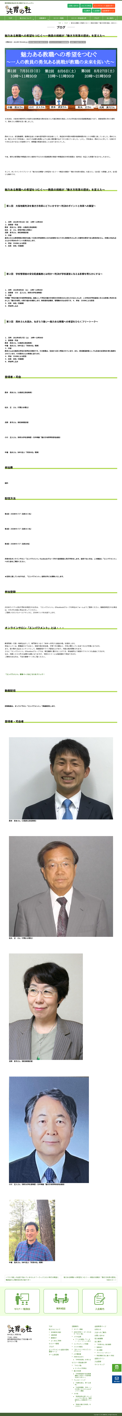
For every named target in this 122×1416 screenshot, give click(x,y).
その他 (76, 1394)
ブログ (96, 18)
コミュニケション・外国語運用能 (59, 42)
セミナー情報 (58, 18)
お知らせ (98, 1329)
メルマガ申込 (86, 5)
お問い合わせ (74, 5)
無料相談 (117, 1379)
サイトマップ (100, 1364)
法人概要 (99, 1350)
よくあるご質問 (56, 1341)
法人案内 (111, 18)
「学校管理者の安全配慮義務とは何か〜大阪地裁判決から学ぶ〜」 (83, 1375)
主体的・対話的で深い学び (77, 42)
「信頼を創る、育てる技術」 (83, 1384)
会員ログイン (100, 1358)
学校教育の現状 (56, 1332)
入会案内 (87, 10)
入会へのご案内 (100, 1332)
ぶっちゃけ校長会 (81, 1368)
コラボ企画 (77, 1337)
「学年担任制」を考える (83, 1360)
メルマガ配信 (78, 1347)
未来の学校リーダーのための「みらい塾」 (82, 1333)
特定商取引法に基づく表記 (105, 1355)
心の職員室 (77, 1354)
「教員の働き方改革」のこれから (83, 1405)
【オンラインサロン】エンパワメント (82, 1350)
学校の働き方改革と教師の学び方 (38, 42)
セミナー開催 (78, 1329)
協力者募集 (99, 1338)
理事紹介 (99, 1347)
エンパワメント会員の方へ (104, 5)
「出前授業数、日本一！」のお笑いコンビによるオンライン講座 (83, 1389)
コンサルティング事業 (81, 1344)
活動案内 (44, 18)
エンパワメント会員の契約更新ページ (59, 1350)
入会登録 (96, 10)
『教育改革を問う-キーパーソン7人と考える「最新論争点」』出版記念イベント (83, 1399)
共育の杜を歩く (79, 1357)
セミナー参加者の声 (78, 18)
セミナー (117, 1368)
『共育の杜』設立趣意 (104, 1344)
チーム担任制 (54, 1354)
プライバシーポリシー (104, 1353)
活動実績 (54, 1335)
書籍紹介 (54, 1338)
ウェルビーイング (79, 1380)
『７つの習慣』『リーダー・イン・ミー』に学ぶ (83, 1340)
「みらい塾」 (78, 1365)
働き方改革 (77, 1371)
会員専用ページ (108, 10)
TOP (10, 18)
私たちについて (27, 18)
